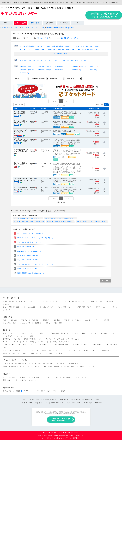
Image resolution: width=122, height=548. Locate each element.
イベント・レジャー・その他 (15, 360)
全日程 (16, 66)
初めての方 (49, 23)
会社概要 (85, 399)
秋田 (21, 60)
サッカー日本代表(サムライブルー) (34, 342)
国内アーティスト (8, 301)
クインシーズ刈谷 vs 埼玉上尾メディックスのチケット (29, 221)
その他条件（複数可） (38, 78)
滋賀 (68, 60)
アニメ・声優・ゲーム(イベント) (42, 363)
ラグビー (27, 350)
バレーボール (43, 344)
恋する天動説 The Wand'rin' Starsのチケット (31, 273)
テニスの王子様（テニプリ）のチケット (30, 233)
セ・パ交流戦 (38, 333)
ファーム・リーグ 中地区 (99, 333)
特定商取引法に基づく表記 (60, 403)
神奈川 (51, 60)
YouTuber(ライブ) (32, 307)
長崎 (85, 60)
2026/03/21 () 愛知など (27, 69)
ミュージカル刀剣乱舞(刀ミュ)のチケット (30, 242)
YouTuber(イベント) (75, 363)
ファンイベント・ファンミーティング (15, 363)
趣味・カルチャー (8, 380)
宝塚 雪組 (35, 320)
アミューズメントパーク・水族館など (15, 377)
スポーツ (6, 330)
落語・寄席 (58, 323)
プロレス (24, 353)
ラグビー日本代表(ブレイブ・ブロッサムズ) (49, 350)
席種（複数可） (72, 78)
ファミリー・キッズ (32, 366)
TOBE (92, 301)
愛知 (64, 60)
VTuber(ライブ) (48, 307)
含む (102, 104)
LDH (100, 301)
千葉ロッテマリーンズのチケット (28, 268)
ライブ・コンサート (11, 298)
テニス (32, 344)
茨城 (34, 60)
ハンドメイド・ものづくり (27, 380)
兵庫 (72, 60)
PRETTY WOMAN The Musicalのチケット (30, 251)
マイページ (63, 23)
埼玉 (42, 60)
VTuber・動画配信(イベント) (12, 366)
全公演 (16, 45)
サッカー (6, 342)
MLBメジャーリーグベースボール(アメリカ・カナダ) (62, 339)
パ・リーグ (25, 333)
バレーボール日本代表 (79, 344)
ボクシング (34, 353)
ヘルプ (77, 23)
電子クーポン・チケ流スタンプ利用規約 (87, 403)
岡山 (76, 60)
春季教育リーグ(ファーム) (11, 339)
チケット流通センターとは (33, 399)
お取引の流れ (75, 399)
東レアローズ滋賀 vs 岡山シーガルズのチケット (60, 221)
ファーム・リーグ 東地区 (78, 333)
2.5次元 (87, 320)
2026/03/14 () (59, 66)
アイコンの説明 (19, 104)
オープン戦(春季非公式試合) (56, 333)
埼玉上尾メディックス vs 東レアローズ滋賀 (32, 49)
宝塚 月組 (24, 320)
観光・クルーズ (81, 377)
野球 (4, 333)
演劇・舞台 (7, 317)
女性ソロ (32, 301)
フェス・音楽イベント (65, 307)
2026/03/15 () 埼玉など (79, 66)
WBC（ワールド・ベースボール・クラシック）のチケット (36, 238)
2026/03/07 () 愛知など (27, 66)
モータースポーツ (48, 353)
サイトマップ (44, 403)
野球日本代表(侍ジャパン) (32, 339)
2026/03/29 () (76, 69)
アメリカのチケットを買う (11, 391)
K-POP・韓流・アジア (84, 307)
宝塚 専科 (67, 320)
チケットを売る (35, 23)
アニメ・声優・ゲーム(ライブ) (12, 307)
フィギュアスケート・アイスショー (14, 344)
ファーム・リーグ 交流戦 (25, 336)
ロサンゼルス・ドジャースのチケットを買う (51, 391)
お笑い (97, 320)
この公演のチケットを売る (69, 38)
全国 (16, 60)
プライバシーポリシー (28, 403)
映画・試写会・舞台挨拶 (51, 366)
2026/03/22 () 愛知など (44, 69)
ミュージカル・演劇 (9, 323)
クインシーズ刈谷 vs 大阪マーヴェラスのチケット (28, 218)
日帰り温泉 (35, 377)
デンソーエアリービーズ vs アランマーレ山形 (86, 46)
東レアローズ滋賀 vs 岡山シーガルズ (88, 49)
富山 (56, 60)
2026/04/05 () (24, 73)
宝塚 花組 (14, 320)
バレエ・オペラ (25, 323)
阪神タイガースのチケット (25, 247)
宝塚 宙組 (57, 320)
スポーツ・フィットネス (63, 377)
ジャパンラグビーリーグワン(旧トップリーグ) (82, 350)
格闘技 (14, 353)
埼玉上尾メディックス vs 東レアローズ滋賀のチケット (92, 221)
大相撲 (5, 353)
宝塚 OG (78, 320)
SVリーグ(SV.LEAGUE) (60, 344)
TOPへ (106, 280)
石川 (60, 60)
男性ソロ (22, 301)
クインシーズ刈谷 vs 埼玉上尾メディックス (58, 46)
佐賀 (81, 60)
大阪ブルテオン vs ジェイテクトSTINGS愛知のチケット (60, 218)
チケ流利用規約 (50, 399)
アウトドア (47, 377)
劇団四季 (106, 320)
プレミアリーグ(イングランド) (59, 342)
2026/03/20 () (94, 66)
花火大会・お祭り (69, 366)
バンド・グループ (45, 301)
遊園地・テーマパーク (87, 366)
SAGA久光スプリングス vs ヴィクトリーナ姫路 (61, 49)
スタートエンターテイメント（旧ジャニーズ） (71, 301)
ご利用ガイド (63, 399)
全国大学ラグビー (107, 350)
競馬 (60, 353)
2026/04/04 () (94, 69)
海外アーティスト (101, 307)
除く (106, 104)
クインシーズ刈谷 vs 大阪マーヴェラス (31, 46)
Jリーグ (15, 342)
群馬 (38, 60)
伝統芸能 (38, 323)
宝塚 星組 (46, 320)
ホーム (6, 23)
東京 (46, 60)
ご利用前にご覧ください (103, 15)
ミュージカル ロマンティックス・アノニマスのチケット (35, 264)
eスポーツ (60, 363)
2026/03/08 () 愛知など (44, 66)
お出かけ (6, 374)
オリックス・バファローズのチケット (29, 260)
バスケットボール (97, 344)
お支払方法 (95, 399)
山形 (25, 60)
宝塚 (4, 320)
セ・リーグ (14, 333)
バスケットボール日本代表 (11, 350)
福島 (30, 60)
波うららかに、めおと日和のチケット (29, 255)
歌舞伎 (48, 323)
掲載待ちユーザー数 (42, 38)
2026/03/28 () (59, 69)
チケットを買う (21, 23)
